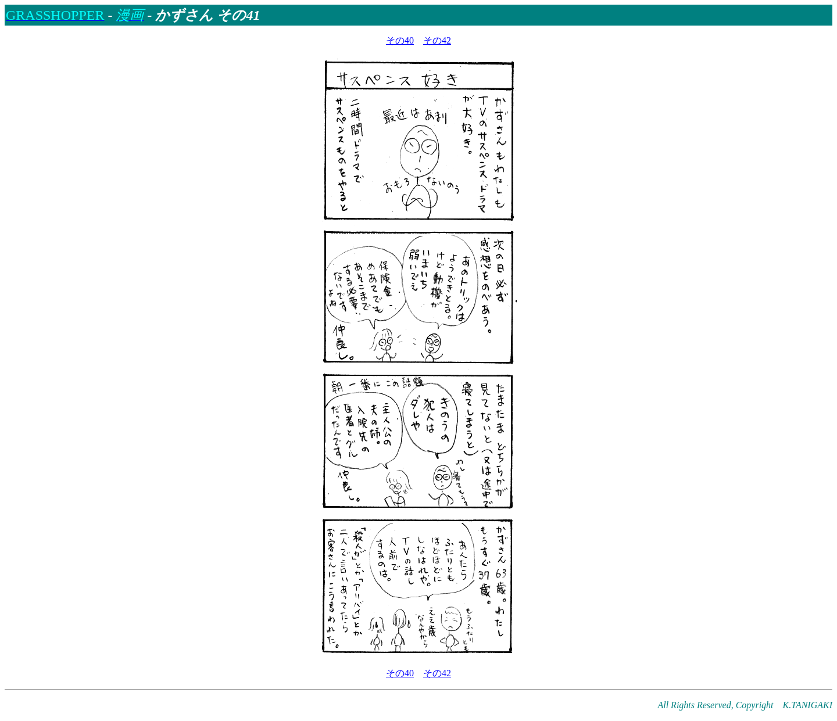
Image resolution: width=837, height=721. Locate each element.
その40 (400, 40)
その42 (437, 40)
